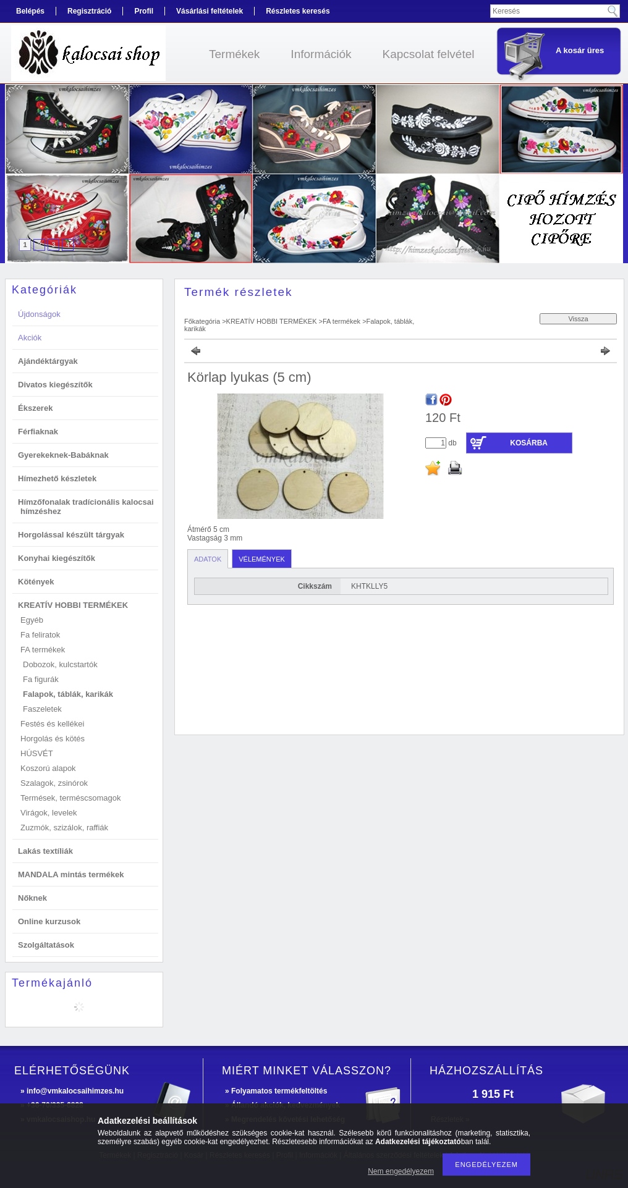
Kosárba (529, 443)
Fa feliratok (40, 634)
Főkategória (202, 321)
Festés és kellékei (52, 723)
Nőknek (32, 898)
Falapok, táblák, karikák (68, 694)
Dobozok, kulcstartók (60, 664)
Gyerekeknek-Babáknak (63, 455)
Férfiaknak (38, 431)
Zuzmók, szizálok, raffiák (64, 827)
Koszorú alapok (48, 768)
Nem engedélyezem (401, 1171)
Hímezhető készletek (57, 478)
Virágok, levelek (48, 812)
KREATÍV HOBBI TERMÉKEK (271, 321)
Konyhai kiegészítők (56, 558)
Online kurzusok (49, 921)
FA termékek (341, 321)
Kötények (36, 581)
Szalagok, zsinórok (54, 783)
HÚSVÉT (36, 753)
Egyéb (31, 620)
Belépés (30, 11)
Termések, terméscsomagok (70, 798)
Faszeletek (42, 709)
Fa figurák (41, 679)
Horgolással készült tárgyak (71, 534)
